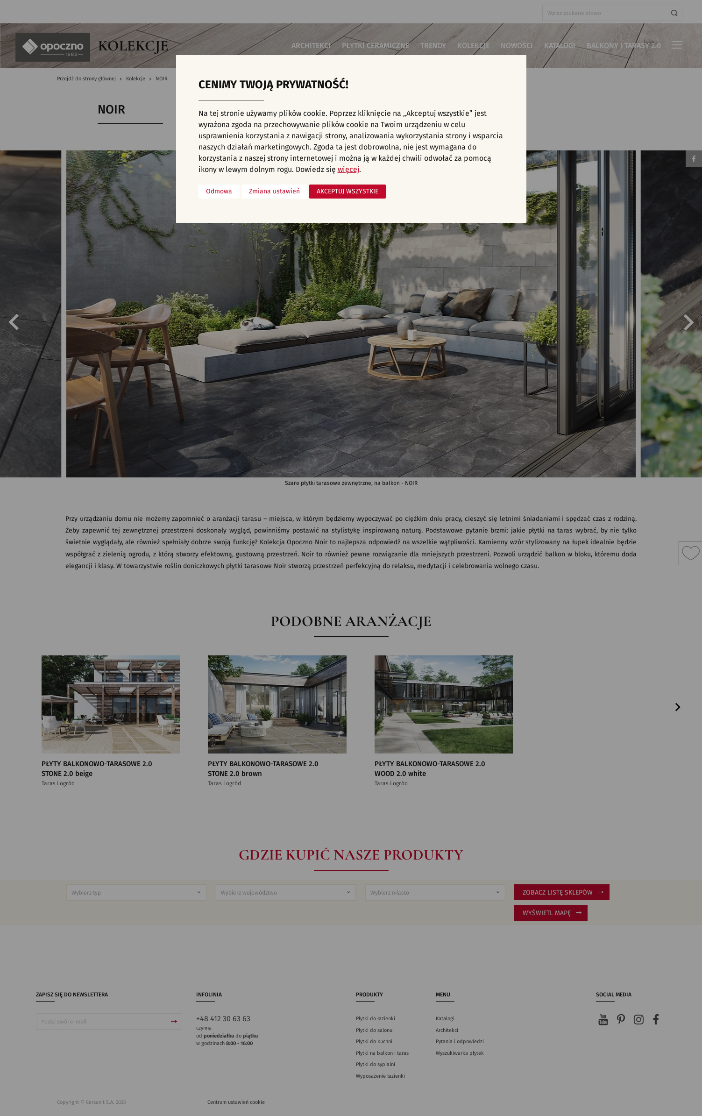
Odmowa (219, 191)
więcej (348, 169)
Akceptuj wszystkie (347, 191)
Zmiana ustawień (274, 191)
